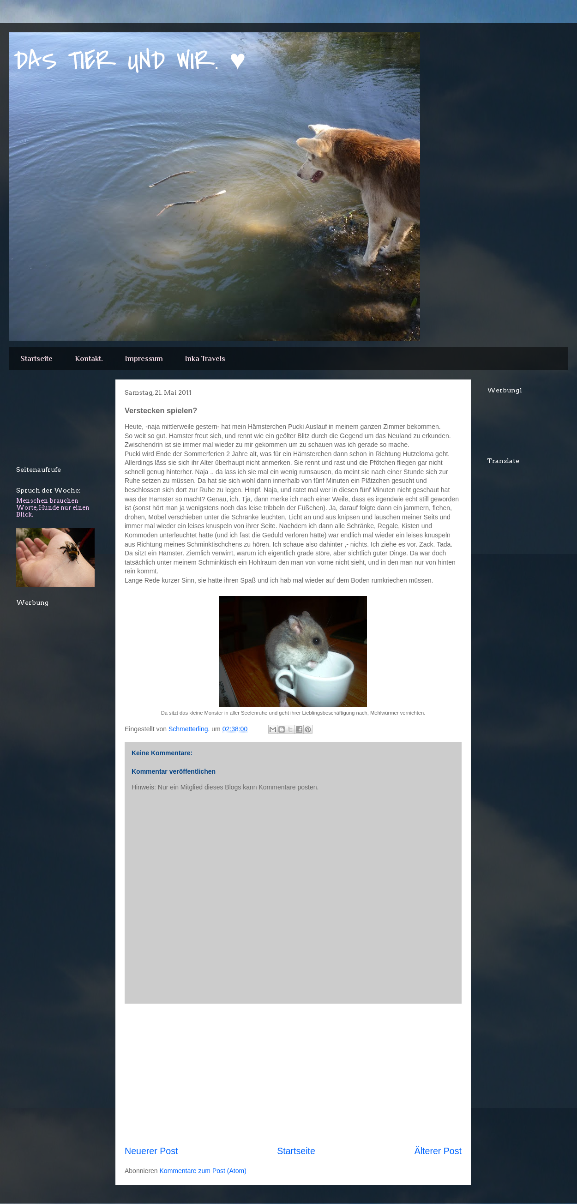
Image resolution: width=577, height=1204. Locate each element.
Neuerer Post (151, 1151)
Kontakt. (89, 359)
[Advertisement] (57, 421)
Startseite (36, 359)
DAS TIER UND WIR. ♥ (130, 61)
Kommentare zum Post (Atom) (203, 1170)
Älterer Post (438, 1151)
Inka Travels (205, 359)
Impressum (144, 359)
